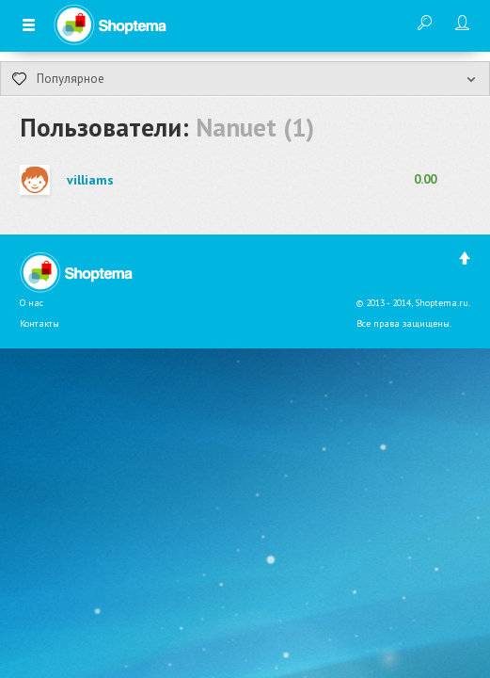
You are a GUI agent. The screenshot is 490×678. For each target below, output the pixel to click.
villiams (90, 179)
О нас (31, 303)
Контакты (39, 323)
